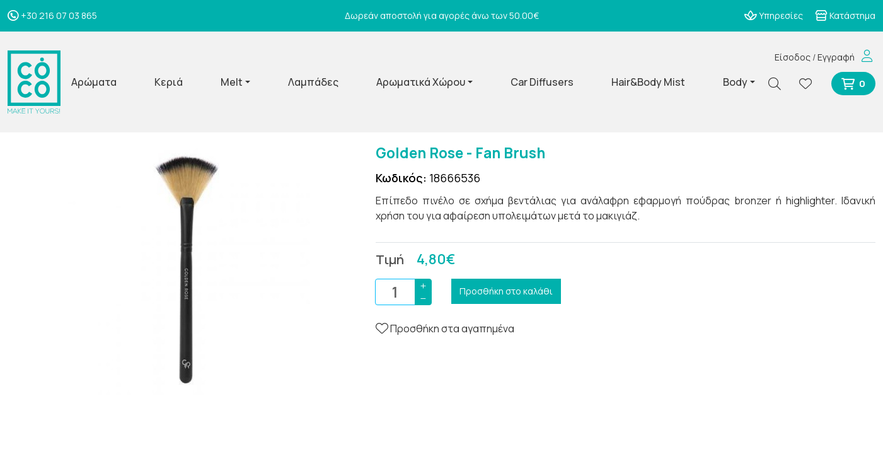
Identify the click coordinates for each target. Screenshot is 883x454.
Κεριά (168, 82)
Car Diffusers (542, 82)
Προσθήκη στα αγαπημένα (445, 328)
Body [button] (735, 82)
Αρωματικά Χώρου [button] (420, 82)
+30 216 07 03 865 (52, 15)
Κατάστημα (845, 15)
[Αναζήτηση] (779, 83)
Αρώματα (94, 82)
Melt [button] (232, 82)
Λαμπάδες (313, 82)
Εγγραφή (836, 57)
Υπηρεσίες (773, 15)
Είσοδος (793, 57)
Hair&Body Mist (648, 82)
